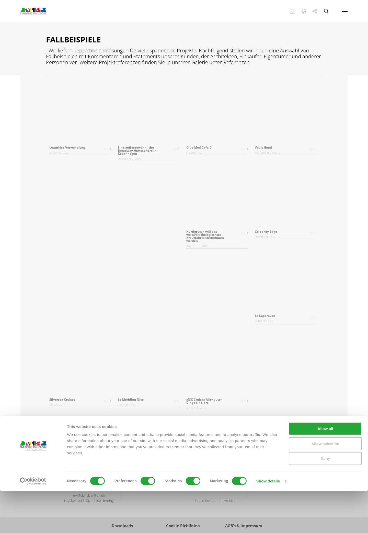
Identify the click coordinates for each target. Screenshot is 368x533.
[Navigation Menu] (345, 11)
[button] (295, 11)
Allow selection (325, 485)
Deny (325, 500)
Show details (268, 523)
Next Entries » (189, 430)
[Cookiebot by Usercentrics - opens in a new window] (33, 523)
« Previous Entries (178, 430)
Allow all (325, 470)
